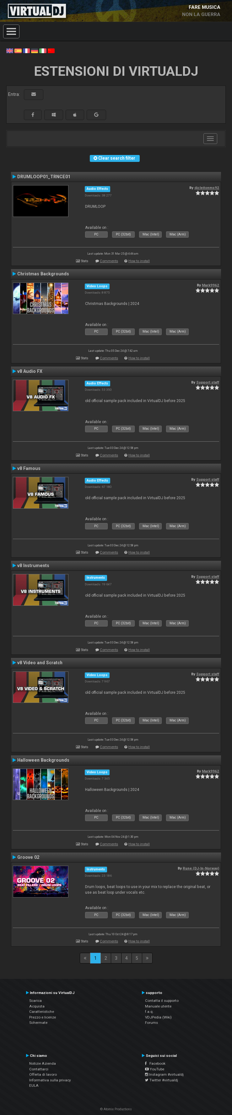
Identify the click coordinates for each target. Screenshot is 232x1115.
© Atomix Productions (116, 1109)
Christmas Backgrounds (43, 273)
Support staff (207, 382)
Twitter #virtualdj (161, 1080)
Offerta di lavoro (43, 1074)
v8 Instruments (33, 565)
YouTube (154, 1069)
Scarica (35, 1000)
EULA (34, 1085)
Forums (151, 1022)
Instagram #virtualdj (164, 1074)
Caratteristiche (41, 1011)
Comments (109, 261)
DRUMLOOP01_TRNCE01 (43, 176)
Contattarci (38, 1069)
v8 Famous (28, 468)
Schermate (38, 1022)
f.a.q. (149, 1011)
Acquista (37, 1006)
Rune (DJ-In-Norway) (201, 868)
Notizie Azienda (42, 1063)
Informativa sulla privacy (50, 1080)
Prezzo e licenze (42, 1017)
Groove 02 (28, 857)
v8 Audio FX (29, 371)
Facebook (155, 1063)
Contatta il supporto (162, 1000)
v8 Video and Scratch (39, 662)
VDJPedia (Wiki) (158, 1017)
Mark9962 (210, 285)
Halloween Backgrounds (43, 760)
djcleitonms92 (206, 187)
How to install (139, 261)
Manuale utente (158, 1006)
